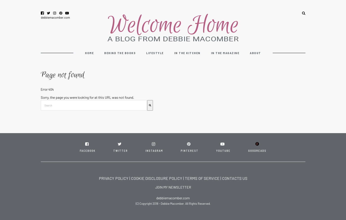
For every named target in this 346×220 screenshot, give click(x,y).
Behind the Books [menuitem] (120, 53)
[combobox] (94, 105)
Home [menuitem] (89, 53)
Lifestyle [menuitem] (155, 53)
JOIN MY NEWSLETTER (173, 187)
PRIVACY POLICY (113, 178)
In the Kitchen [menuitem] (187, 53)
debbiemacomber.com (55, 17)
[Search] (150, 105)
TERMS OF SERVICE (202, 178)
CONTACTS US (234, 178)
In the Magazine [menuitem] (225, 53)
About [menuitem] (255, 53)
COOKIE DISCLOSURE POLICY (156, 178)
